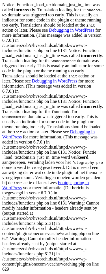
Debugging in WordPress (71, 30)
